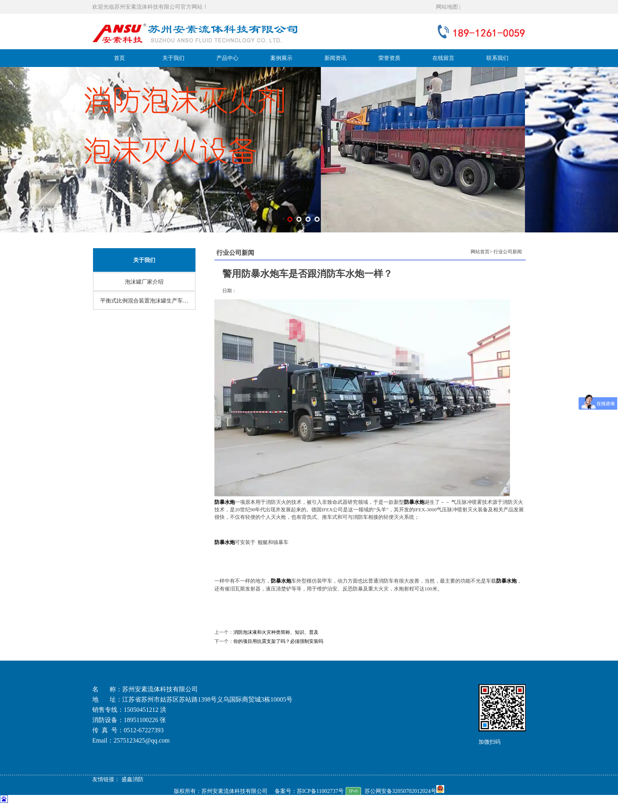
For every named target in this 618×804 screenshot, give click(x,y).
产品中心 (227, 58)
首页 (119, 58)
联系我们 (497, 58)
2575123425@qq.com (141, 740)
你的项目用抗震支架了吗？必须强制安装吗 (278, 641)
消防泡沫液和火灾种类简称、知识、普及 (275, 632)
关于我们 (173, 58)
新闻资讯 (335, 58)
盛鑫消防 (132, 779)
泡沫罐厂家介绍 (144, 282)
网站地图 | (448, 7)
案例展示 (281, 58)
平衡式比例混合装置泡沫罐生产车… (144, 301)
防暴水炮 (224, 542)
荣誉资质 (389, 58)
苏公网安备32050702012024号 (404, 791)
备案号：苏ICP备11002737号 (309, 791)
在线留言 (443, 58)
